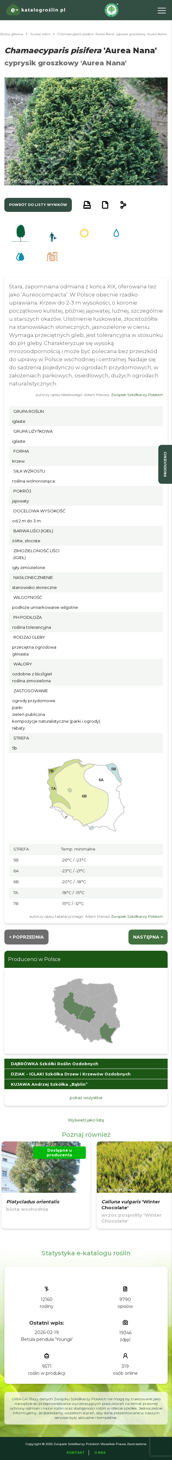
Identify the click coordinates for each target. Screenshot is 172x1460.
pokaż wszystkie (86, 1097)
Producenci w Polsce (34, 959)
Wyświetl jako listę (86, 1119)
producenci (165, 464)
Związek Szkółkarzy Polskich (137, 394)
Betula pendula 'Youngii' (47, 1339)
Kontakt (76, 1453)
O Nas (100, 1453)
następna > (148, 937)
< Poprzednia (26, 937)
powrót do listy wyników (38, 205)
